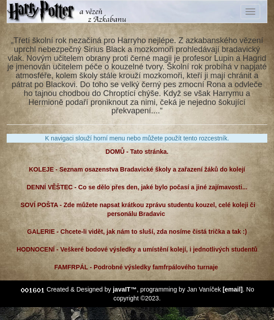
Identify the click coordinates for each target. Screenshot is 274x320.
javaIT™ (125, 289)
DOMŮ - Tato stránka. (137, 151)
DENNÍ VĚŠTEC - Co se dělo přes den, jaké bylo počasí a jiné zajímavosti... (137, 187)
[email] (233, 289)
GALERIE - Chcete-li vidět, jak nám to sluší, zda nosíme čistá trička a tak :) (137, 231)
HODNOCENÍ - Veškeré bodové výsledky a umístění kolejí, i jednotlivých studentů (137, 249)
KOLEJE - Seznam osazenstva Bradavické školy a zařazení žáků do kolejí (137, 169)
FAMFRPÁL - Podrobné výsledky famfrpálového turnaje (137, 267)
